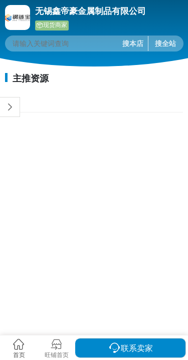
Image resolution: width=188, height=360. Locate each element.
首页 (19, 354)
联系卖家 (137, 348)
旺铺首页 (57, 354)
